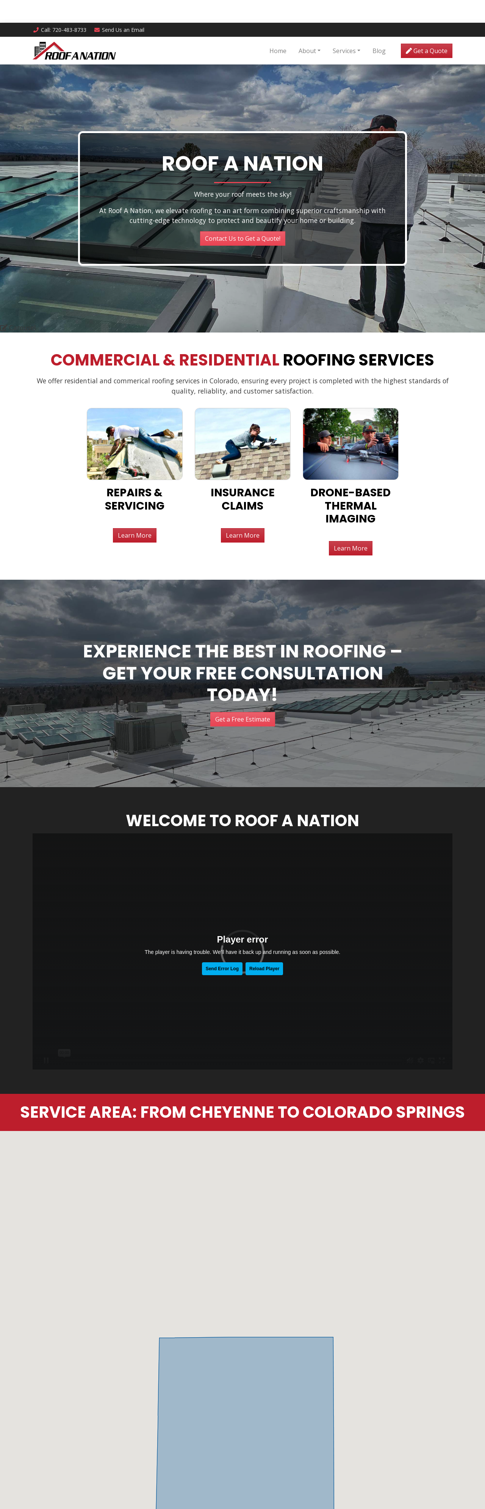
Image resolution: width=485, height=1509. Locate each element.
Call (59, 7)
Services (344, 28)
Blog (379, 28)
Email (119, 7)
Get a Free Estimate (242, 582)
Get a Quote (426, 28)
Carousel (18, 190)
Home (277, 28)
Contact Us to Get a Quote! (242, 101)
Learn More (135, 398)
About (307, 28)
